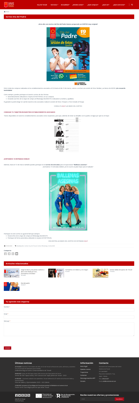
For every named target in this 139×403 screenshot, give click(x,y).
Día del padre (25, 283)
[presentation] (15, 340)
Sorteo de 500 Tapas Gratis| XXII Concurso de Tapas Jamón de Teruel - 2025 (40, 374)
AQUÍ (64, 106)
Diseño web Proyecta (19, 400)
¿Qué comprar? (92, 5)
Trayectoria (84, 372)
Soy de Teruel (42, 5)
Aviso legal (83, 366)
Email (6, 314)
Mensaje (7, 321)
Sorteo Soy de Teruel (31, 246)
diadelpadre (20, 246)
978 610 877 (105, 379)
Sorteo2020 (51, 246)
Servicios (54, 5)
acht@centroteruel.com (109, 381)
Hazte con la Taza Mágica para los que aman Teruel (41, 386)
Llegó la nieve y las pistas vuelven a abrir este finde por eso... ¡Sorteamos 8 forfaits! (32, 271)
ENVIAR (7, 348)
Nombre (7, 307)
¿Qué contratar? (119, 5)
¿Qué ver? (105, 5)
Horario (82, 381)
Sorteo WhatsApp (42, 246)
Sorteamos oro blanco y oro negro (76, 270)
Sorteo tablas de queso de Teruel (121, 270)
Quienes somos (85, 369)
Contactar (83, 375)
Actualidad (65, 5)
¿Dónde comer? (78, 5)
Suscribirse (119, 399)
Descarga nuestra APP (87, 378)
